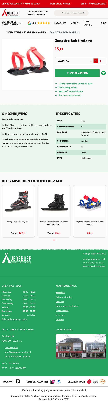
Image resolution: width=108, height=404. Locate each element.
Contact (60, 320)
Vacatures (60, 23)
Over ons (60, 315)
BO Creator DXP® (60, 399)
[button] (99, 13)
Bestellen (60, 293)
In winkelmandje (77, 72)
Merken (75, 23)
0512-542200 (11, 348)
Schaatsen (14, 32)
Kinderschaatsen (35, 32)
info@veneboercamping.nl (18, 352)
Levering (60, 302)
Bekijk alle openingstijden (14, 319)
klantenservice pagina (94, 266)
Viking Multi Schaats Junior (18, 222)
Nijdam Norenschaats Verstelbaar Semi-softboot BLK (54, 223)
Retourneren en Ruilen (67, 306)
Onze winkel (88, 23)
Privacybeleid (79, 390)
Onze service (62, 311)
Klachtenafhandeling (32, 390)
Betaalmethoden (64, 297)
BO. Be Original (89, 396)
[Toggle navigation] (12, 23)
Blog (103, 23)
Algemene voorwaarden (58, 390)
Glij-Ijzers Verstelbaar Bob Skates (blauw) (90, 223)
